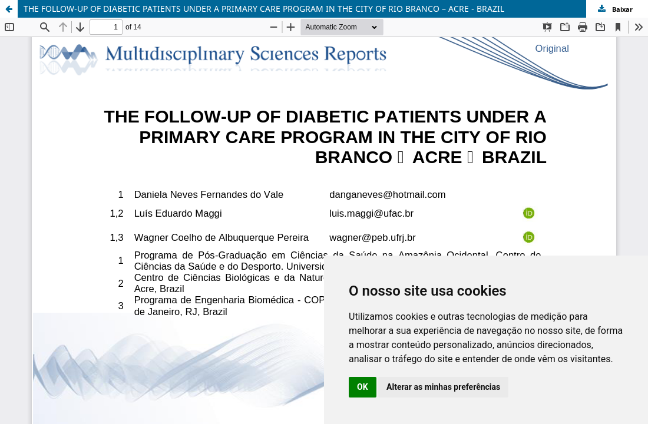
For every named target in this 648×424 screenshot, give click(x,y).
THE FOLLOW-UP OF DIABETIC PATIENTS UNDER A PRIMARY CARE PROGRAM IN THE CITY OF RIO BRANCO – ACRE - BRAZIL (264, 8)
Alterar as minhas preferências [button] (443, 387)
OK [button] (362, 387)
